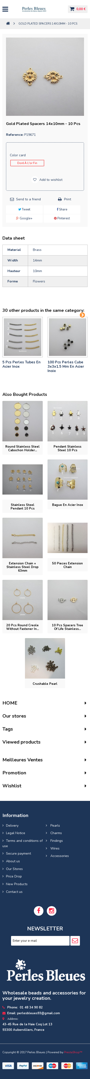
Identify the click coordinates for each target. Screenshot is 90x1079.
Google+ (24, 218)
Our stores (14, 716)
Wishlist (11, 786)
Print (67, 199)
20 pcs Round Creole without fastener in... (22, 627)
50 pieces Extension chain (67, 565)
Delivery (12, 825)
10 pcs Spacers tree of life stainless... (67, 627)
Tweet (24, 209)
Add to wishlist (50, 179)
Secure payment (18, 853)
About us (13, 861)
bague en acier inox (67, 505)
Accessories (59, 856)
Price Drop (14, 876)
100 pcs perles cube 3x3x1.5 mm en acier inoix (66, 366)
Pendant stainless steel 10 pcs (67, 448)
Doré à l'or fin (27, 163)
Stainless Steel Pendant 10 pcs (23, 507)
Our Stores (14, 869)
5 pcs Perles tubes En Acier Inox (21, 364)
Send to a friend (28, 199)
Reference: (14, 134)
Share (62, 209)
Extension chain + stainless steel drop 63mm (22, 567)
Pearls (54, 825)
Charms (55, 833)
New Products (17, 884)
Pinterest (62, 218)
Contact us (14, 891)
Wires (54, 848)
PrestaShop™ (73, 1052)
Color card (18, 155)
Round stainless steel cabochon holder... (22, 448)
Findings (56, 840)
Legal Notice (15, 833)
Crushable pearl (45, 684)
